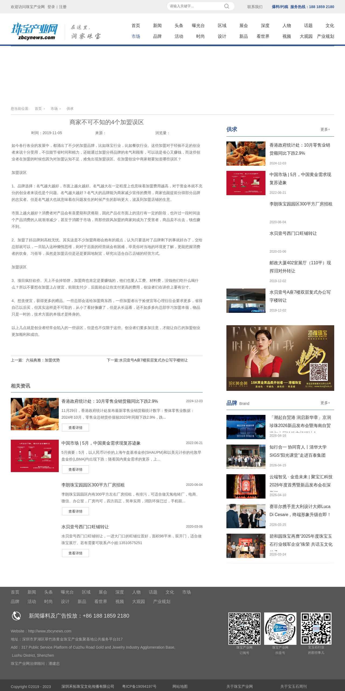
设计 (222, 36)
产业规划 (325, 36)
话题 (308, 25)
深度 (265, 25)
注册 (63, 7)
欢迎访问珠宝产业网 (28, 7)
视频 (286, 36)
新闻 (157, 25)
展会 (243, 25)
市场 (136, 36)
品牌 (157, 36)
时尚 (200, 36)
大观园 (306, 36)
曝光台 (198, 25)
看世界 (263, 36)
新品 (243, 36)
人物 (286, 25)
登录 (51, 7)
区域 (222, 25)
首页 (136, 25)
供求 (70, 109)
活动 (179, 36)
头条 (179, 25)
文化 (330, 25)
